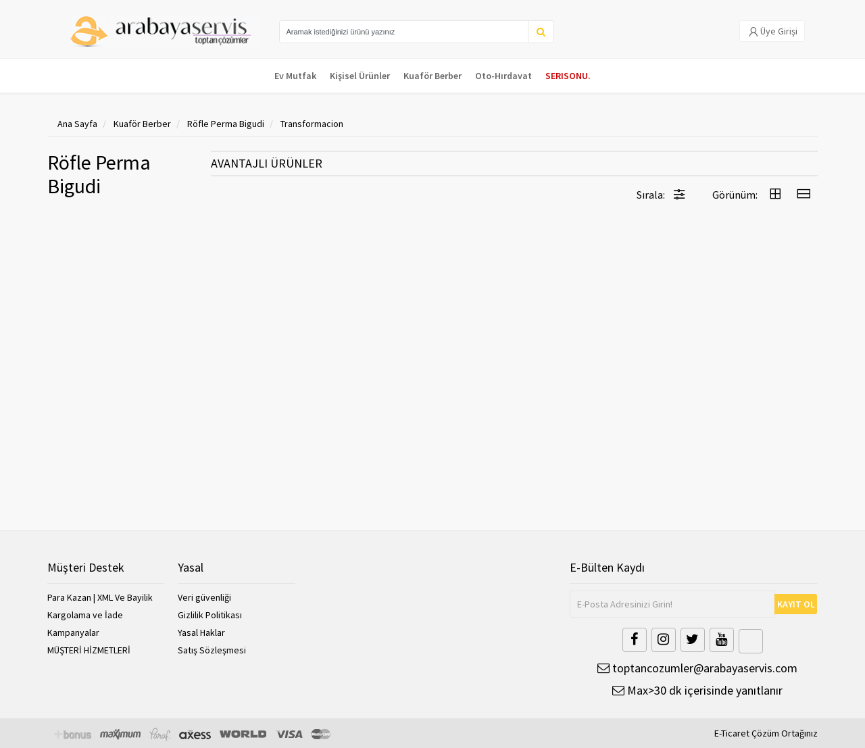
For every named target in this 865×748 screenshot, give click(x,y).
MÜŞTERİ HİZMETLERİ (88, 650)
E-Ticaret (731, 733)
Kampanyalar (73, 632)
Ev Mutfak (295, 76)
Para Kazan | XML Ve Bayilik (100, 597)
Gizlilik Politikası (210, 615)
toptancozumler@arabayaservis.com (697, 668)
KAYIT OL (796, 604)
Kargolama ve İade (85, 615)
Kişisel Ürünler (360, 76)
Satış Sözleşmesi (212, 650)
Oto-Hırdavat (503, 76)
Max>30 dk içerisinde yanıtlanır (697, 690)
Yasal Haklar (201, 632)
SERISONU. (568, 76)
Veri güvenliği (204, 597)
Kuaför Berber (432, 76)
